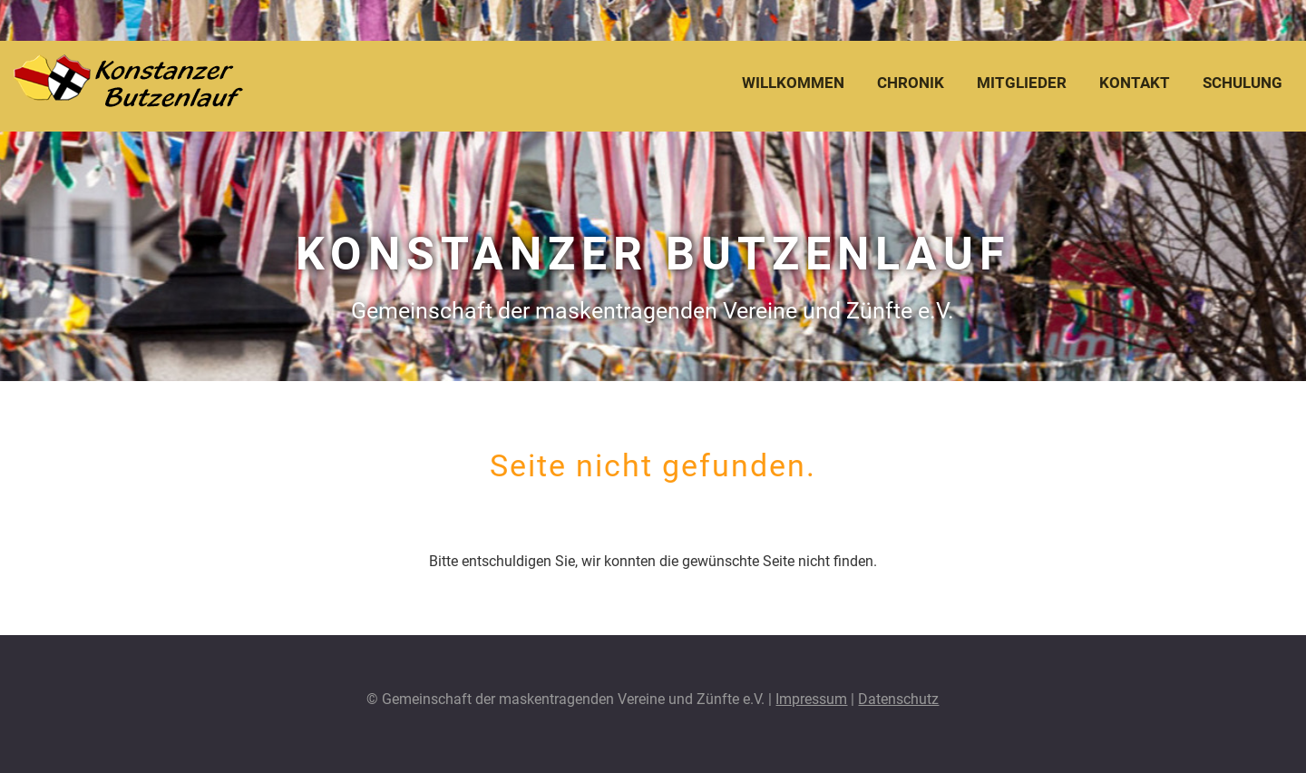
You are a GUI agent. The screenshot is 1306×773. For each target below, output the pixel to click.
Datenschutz (898, 699)
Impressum (811, 699)
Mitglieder (1022, 82)
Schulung (1242, 82)
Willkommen (793, 82)
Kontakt (1134, 82)
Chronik (910, 82)
